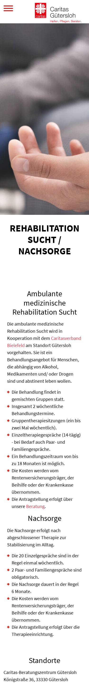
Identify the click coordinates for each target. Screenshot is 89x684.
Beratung (35, 506)
